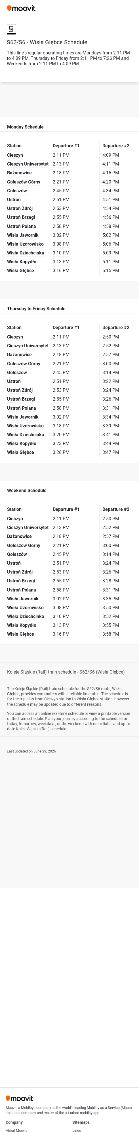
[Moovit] (21, 8)
